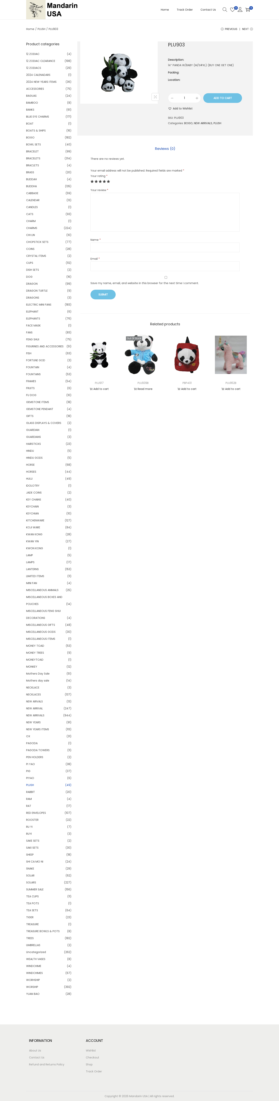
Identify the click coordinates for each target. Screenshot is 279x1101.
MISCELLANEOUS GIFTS (40, 625)
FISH (28, 353)
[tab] (165, 148)
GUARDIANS (33, 437)
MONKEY (31, 667)
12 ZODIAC (33, 54)
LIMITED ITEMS (35, 576)
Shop (89, 1064)
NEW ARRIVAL (34, 708)
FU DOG (31, 395)
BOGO (188, 123)
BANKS (30, 110)
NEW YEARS (33, 722)
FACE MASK (33, 325)
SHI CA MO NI (34, 862)
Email (95, 259)
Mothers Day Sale (38, 674)
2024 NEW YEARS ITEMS (41, 82)
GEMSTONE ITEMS (37, 402)
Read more (143, 389)
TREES (30, 938)
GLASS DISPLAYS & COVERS (43, 423)
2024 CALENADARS (38, 75)
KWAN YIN (32, 541)
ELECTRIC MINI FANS (38, 305)
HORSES (31, 472)
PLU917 (99, 383)
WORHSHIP (33, 980)
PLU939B (143, 383)
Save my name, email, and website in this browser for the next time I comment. (144, 283)
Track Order (94, 1071)
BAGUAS (31, 96)
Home (30, 29)
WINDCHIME (33, 966)
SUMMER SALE (35, 889)
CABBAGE (32, 193)
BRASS (30, 172)
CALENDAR (33, 200)
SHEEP (30, 855)
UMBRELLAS (33, 945)
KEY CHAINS (33, 499)
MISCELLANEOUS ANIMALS (42, 590)
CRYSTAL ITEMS (36, 256)
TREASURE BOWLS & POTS (43, 931)
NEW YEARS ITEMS (37, 729)
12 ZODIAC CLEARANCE (40, 61)
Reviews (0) (165, 148)
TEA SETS (32, 910)
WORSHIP (32, 987)
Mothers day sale (37, 680)
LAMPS (30, 562)
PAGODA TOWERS (38, 750)
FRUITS (30, 388)
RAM (29, 799)
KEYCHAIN (32, 506)
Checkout (92, 1057)
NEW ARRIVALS (203, 123)
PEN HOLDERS (34, 757)
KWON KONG (34, 548)
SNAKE (30, 868)
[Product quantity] (184, 98)
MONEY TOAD (35, 646)
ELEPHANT (32, 311)
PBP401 (187, 383)
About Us (35, 1050)
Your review (99, 190)
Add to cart (223, 98)
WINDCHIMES (34, 973)
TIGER (30, 917)
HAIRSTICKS (33, 444)
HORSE (30, 465)
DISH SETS (32, 270)
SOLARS (31, 882)
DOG (29, 277)
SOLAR (30, 875)
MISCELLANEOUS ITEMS (40, 639)
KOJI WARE (33, 527)
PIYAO (30, 778)
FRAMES (31, 381)
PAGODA (32, 743)
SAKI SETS (32, 848)
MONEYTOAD (34, 660)
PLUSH (41, 29)
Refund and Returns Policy (46, 1064)
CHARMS (31, 228)
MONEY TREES (35, 653)
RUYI (29, 834)
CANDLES (32, 207)
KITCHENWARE (35, 520)
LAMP (29, 555)
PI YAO (30, 764)
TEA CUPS (32, 896)
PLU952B (231, 383)
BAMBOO (32, 103)
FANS (29, 332)
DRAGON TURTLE (37, 291)
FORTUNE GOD (35, 360)
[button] (180, 108)
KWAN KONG (34, 534)
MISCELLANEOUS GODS (41, 632)
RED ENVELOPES (36, 813)
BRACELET (32, 151)
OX (28, 736)
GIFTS (30, 416)
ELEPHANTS (33, 318)
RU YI (29, 827)
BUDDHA (31, 186)
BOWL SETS (33, 144)
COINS (30, 249)
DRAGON (32, 284)
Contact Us (36, 1057)
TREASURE (32, 924)
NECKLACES (33, 694)
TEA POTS (32, 903)
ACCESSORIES (35, 89)
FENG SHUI (32, 339)
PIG (28, 771)
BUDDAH (31, 179)
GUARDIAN (32, 430)
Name (95, 240)
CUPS (29, 263)
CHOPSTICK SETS (37, 242)
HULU (29, 479)
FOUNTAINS (33, 374)
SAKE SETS (32, 841)
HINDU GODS (34, 458)
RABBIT (30, 792)
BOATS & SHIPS (36, 130)
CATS (29, 214)
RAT (28, 806)
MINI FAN (31, 583)
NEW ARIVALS (34, 701)
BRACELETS (33, 158)
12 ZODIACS (33, 68)
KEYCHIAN (32, 513)
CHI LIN (30, 235)
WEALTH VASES (35, 959)
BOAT (30, 124)
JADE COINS (34, 493)
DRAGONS (32, 298)
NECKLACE (32, 687)
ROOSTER (32, 820)
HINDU (30, 451)
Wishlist (91, 1050)
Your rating (99, 176)
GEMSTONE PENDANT (39, 409)
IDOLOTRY (33, 486)
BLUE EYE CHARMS (37, 117)
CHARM (31, 221)
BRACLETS (32, 165)
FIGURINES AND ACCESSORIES (45, 346)
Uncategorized (36, 952)
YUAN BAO (33, 994)
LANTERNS (32, 569)
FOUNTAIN (32, 367)
